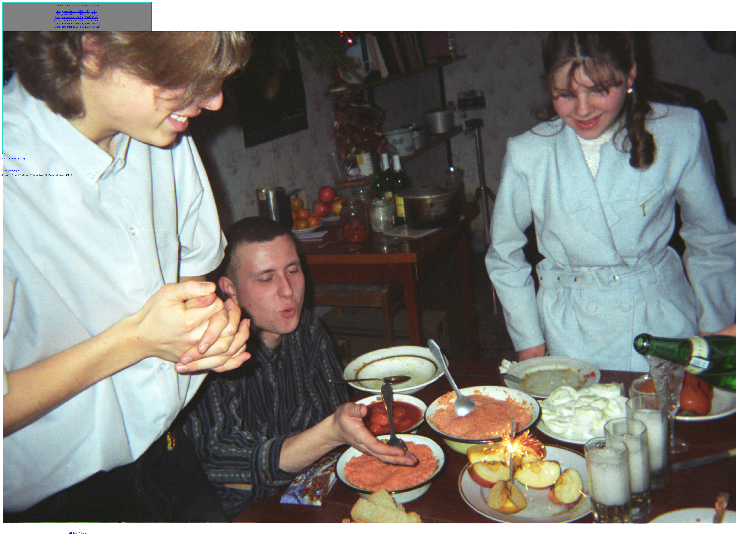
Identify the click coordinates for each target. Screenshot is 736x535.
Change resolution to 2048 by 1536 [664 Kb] (77, 26)
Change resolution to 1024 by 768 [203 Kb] (76, 20)
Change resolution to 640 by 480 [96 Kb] (77, 14)
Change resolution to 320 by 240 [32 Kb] (77, 11)
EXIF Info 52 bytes (77, 533)
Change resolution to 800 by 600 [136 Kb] (77, 17)
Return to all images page (13, 158)
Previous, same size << (66, 5)
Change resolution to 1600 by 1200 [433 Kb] (77, 23)
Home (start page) (10, 170)
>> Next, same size (89, 5)
